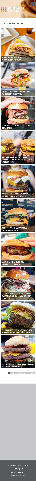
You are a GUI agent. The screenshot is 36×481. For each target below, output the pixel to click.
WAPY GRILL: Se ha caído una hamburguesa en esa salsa (13, 263)
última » (31, 373)
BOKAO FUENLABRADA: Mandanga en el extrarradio (16, 127)
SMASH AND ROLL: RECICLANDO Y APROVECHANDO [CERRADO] (13, 59)
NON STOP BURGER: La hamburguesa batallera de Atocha (15, 229)
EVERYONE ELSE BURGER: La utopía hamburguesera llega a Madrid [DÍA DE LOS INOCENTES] (17, 159)
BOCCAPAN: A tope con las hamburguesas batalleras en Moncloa (18, 365)
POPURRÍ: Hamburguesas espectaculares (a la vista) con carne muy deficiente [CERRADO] (17, 296)
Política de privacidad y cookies (18, 472)
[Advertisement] (18, 403)
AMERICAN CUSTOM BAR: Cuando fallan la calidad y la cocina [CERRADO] (18, 195)
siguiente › (22, 373)
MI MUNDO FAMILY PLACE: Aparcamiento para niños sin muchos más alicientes (17, 331)
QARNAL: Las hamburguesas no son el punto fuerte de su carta (16, 93)
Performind (21, 475)
